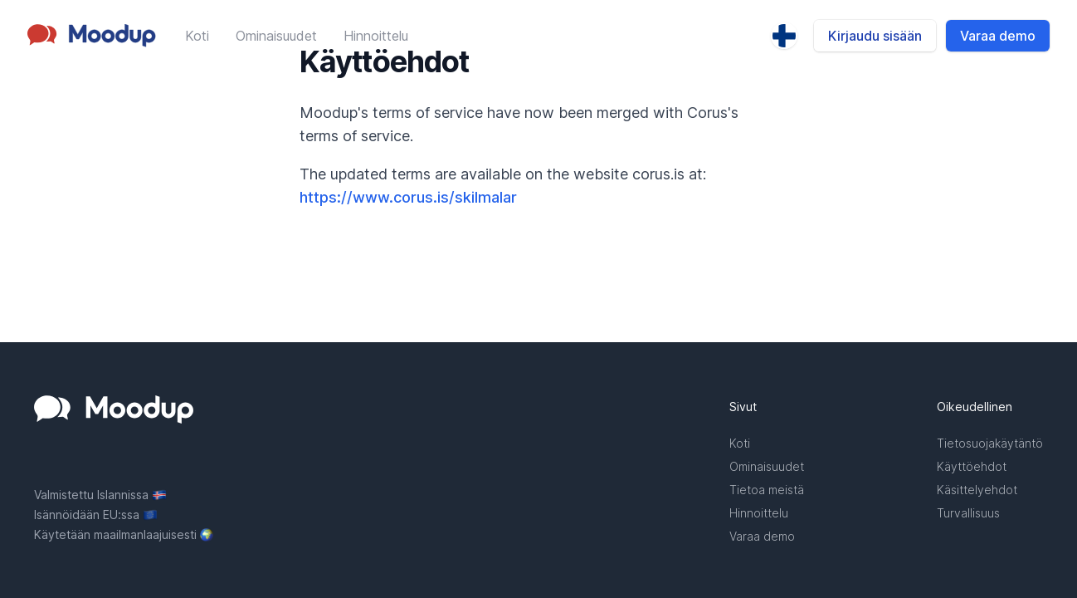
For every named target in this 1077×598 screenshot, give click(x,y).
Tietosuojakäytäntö (990, 443)
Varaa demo (998, 35)
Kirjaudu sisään (875, 35)
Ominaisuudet (276, 35)
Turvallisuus (968, 513)
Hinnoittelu (376, 35)
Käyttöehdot (971, 466)
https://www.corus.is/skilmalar (408, 197)
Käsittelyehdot (977, 490)
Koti (197, 35)
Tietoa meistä (766, 490)
